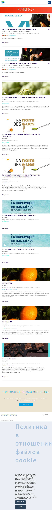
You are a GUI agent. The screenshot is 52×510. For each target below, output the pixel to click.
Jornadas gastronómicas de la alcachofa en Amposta (24, 97)
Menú (49, 2)
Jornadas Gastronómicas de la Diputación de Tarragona (21, 135)
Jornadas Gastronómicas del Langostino (19, 215)
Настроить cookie (20, 507)
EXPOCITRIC (7, 283)
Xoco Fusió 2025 (9, 359)
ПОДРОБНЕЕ (26, 404)
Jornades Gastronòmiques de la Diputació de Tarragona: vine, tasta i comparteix (21, 176)
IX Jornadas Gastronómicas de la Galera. (19, 29)
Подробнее (5, 42)
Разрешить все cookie (20, 502)
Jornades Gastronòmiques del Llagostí (18, 249)
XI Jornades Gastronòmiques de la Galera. (20, 63)
